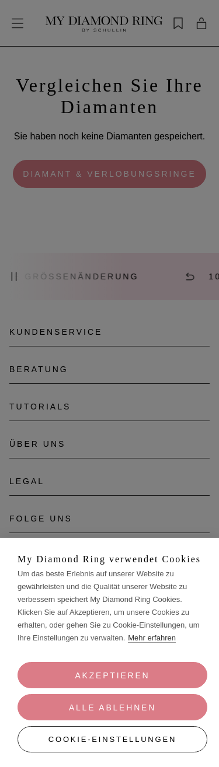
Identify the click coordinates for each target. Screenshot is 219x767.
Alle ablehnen (112, 707)
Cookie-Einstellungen (112, 739)
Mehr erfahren (152, 637)
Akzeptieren (112, 675)
